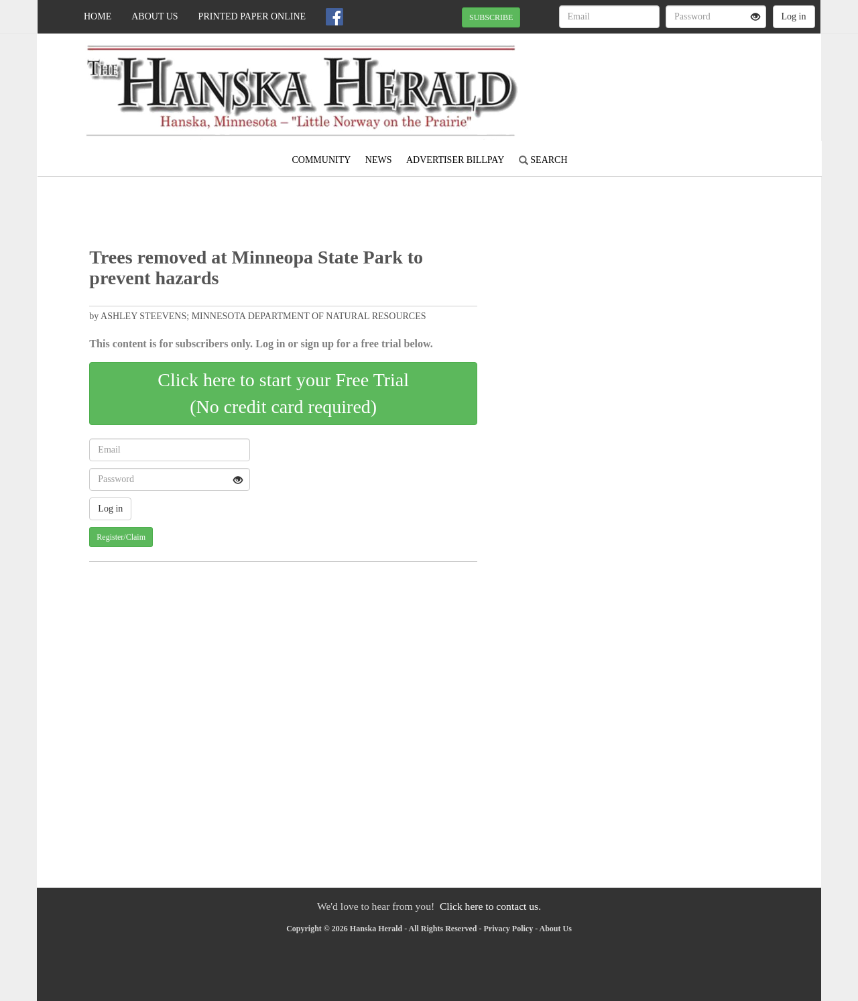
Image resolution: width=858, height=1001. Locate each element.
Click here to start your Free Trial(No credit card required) (283, 393)
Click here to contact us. (490, 906)
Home (97, 16)
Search (543, 160)
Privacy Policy (508, 928)
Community (321, 160)
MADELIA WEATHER (698, 80)
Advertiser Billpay (455, 160)
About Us (154, 16)
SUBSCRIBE (491, 17)
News (378, 160)
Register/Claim (121, 537)
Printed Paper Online (252, 16)
